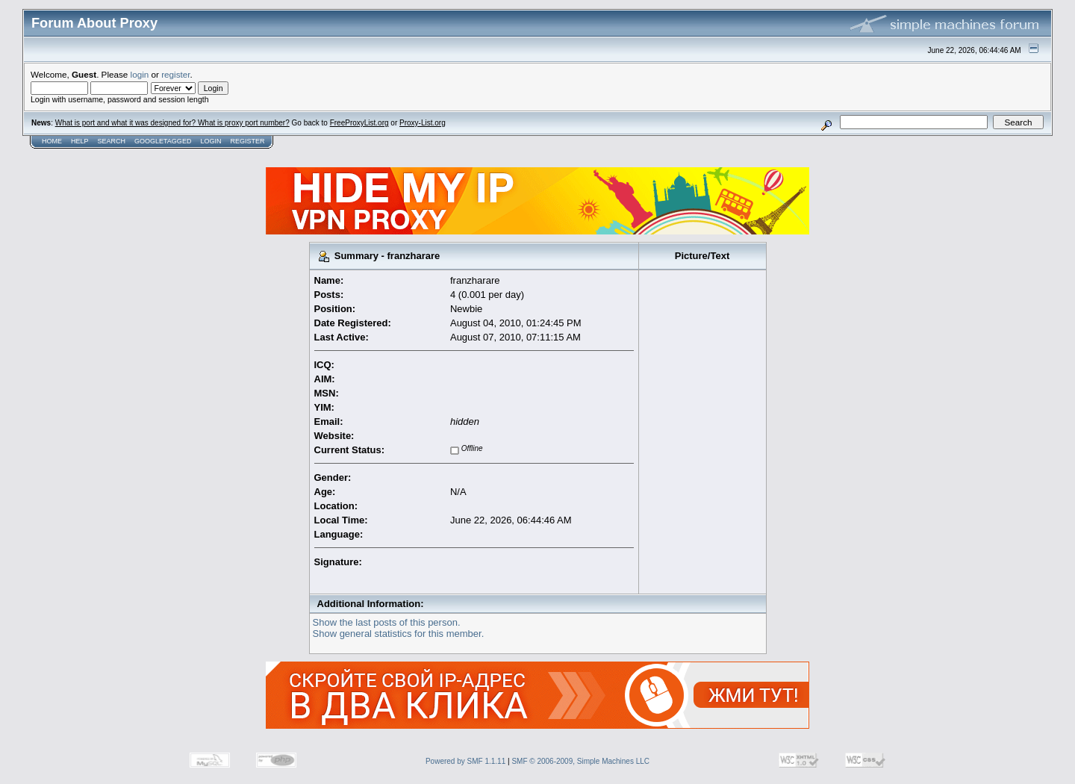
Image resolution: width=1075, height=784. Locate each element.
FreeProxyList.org (359, 123)
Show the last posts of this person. (387, 622)
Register (247, 141)
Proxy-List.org (422, 123)
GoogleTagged (162, 141)
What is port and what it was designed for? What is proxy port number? (172, 123)
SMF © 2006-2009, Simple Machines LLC (580, 761)
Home (52, 141)
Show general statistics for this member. (398, 633)
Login (210, 141)
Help (80, 141)
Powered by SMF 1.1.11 (465, 761)
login (140, 74)
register (175, 74)
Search (112, 141)
